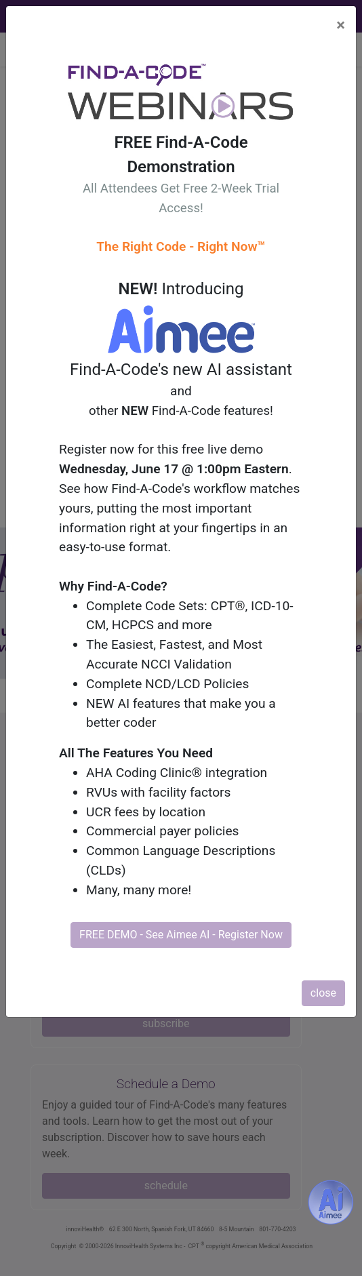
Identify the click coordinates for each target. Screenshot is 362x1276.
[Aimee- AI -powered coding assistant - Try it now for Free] (331, 1202)
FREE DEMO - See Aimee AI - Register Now (181, 934)
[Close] (340, 25)
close (323, 992)
